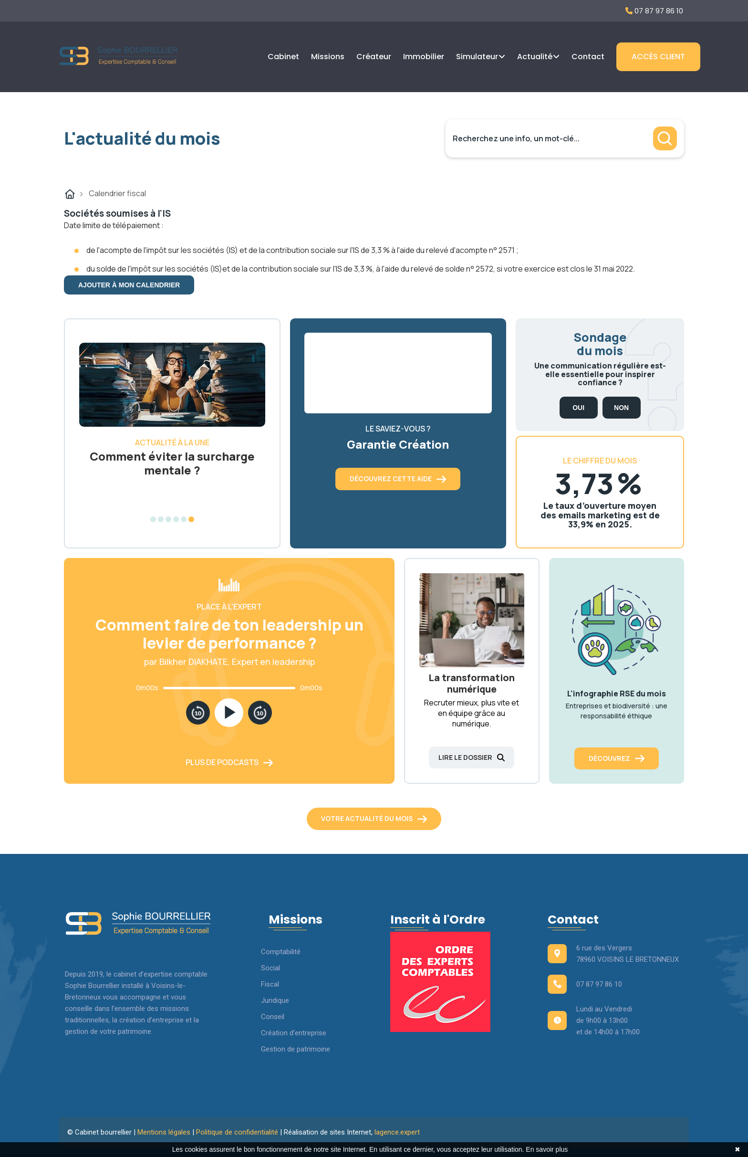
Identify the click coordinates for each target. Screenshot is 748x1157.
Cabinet (283, 56)
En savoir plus (547, 1149)
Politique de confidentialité (237, 1132)
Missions (327, 56)
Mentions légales (163, 1132)
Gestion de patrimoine (295, 1049)
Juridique (275, 1000)
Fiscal (270, 984)
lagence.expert (397, 1132)
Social (270, 968)
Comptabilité (281, 951)
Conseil (272, 1016)
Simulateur (477, 56)
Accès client (658, 56)
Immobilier (423, 56)
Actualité (534, 56)
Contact (587, 56)
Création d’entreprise (293, 1033)
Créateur (373, 56)
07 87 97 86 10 (654, 11)
